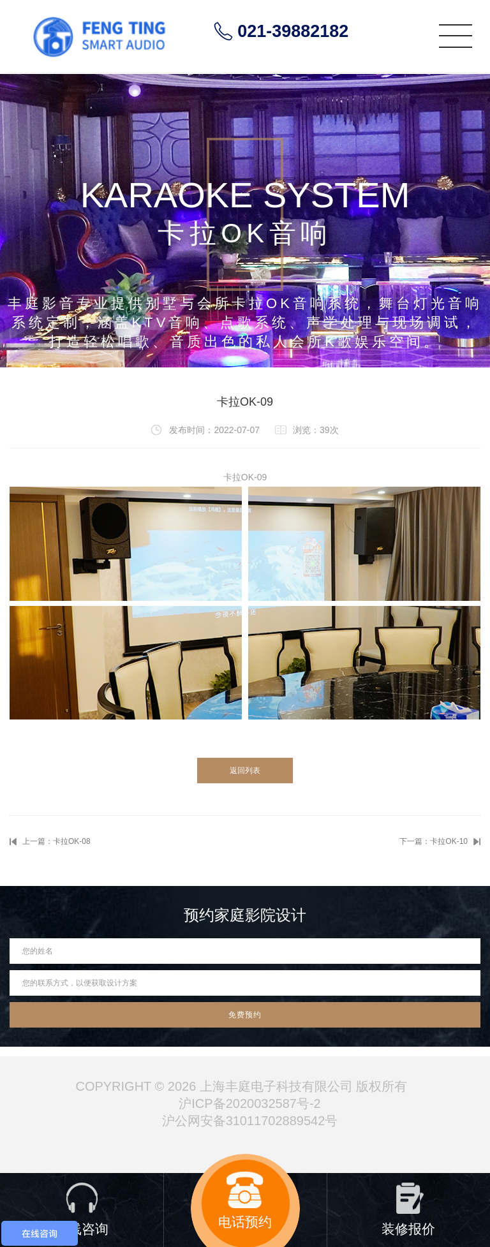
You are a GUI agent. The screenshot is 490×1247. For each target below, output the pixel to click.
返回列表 (245, 770)
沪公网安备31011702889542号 (250, 1121)
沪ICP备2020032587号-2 (249, 1103)
